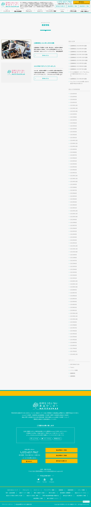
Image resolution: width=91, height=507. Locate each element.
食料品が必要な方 (60, 6)
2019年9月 (73, 322)
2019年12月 (73, 313)
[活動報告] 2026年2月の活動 (78, 48)
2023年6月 (73, 193)
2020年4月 (73, 301)
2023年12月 (73, 175)
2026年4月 (73, 96)
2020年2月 (73, 307)
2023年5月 (73, 196)
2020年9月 (73, 290)
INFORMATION (74, 364)
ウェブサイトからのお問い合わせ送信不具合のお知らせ (79, 82)
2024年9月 (73, 149)
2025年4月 (73, 128)
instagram (51, 480)
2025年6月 (73, 123)
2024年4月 (73, 164)
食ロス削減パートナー (53, 498)
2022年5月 (73, 231)
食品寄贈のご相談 (72, 6)
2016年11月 (73, 354)
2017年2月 (73, 351)
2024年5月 (73, 161)
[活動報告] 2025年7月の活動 (78, 69)
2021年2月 (73, 275)
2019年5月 (73, 333)
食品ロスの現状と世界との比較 (14, 495)
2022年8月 (73, 222)
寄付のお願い (52, 493)
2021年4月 (73, 269)
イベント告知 (74, 370)
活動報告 (72, 376)
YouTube (44, 480)
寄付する (57, 438)
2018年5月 (73, 345)
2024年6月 (73, 158)
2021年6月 (73, 263)
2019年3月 (73, 339)
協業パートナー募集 (24, 493)
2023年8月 (73, 187)
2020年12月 (73, 281)
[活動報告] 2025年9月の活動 (78, 63)
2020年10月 (73, 287)
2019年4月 (73, 336)
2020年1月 (73, 310)
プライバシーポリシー (7, 504)
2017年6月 (73, 348)
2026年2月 (73, 99)
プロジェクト (25, 490)
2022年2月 (73, 240)
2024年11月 (73, 143)
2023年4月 (73, 199)
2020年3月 (73, 304)
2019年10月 (73, 319)
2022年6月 (73, 228)
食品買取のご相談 (84, 6)
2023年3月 (73, 202)
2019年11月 (73, 316)
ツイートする (46, 438)
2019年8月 (73, 325)
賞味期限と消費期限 (65, 493)
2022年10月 (73, 216)
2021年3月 (73, 272)
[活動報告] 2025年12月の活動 (78, 54)
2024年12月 (73, 140)
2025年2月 (73, 134)
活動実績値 (70, 490)
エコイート (37, 490)
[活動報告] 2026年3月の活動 (78, 45)
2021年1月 (73, 278)
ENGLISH (86, 501)
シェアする (34, 438)
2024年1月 (73, 172)
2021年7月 (73, 260)
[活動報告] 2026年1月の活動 (78, 51)
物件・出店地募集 (10, 493)
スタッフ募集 (81, 490)
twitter (38, 480)
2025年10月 (73, 111)
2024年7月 (73, 155)
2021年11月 (73, 249)
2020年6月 (73, 295)
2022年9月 (73, 219)
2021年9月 (73, 254)
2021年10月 (73, 252)
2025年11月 (73, 108)
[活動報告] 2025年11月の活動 (78, 57)
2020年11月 (73, 284)
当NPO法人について (12, 490)
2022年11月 (73, 213)
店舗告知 (72, 373)
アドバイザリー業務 (49, 490)
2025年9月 (73, 114)
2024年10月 (73, 146)
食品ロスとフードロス (80, 493)
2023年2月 (73, 205)
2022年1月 (73, 243)
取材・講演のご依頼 (39, 493)
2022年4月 (73, 234)
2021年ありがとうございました (45, 66)
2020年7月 (73, 293)
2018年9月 (73, 342)
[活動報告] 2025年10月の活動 (78, 60)
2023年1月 (73, 208)
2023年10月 (73, 181)
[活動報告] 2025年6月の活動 (78, 78)
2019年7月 (73, 328)
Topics (72, 367)
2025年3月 (73, 131)
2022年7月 (73, 225)
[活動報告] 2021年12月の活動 (44, 43)
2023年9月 (73, 184)
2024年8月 (73, 152)
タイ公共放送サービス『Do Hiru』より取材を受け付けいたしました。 (80, 74)
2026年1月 (73, 102)
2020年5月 (73, 298)
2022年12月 (73, 211)
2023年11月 (73, 178)
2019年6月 (73, 331)
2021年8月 (73, 257)
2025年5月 (73, 126)
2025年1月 (73, 137)
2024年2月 (73, 169)
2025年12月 (73, 105)
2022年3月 (73, 237)
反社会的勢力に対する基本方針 (24, 504)
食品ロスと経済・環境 (32, 495)
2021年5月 (73, 266)
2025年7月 (73, 120)
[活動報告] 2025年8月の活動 (78, 66)
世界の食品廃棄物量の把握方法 (51, 495)
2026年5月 (73, 93)
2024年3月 (73, 167)
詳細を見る (45, 55)
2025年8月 (73, 117)
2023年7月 (73, 190)
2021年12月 (73, 246)
